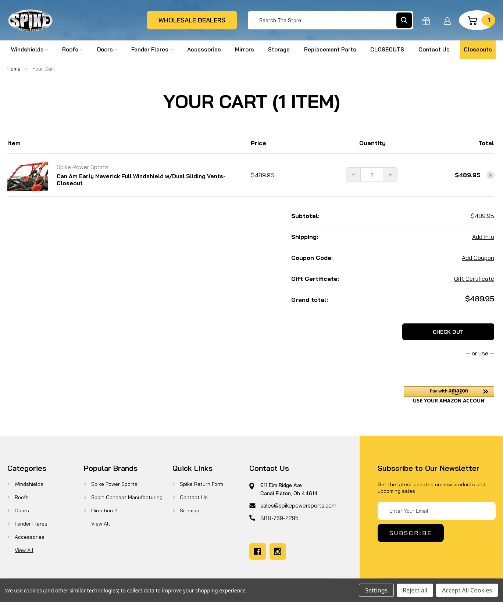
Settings (376, 590)
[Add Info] (483, 236)
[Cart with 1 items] (477, 20)
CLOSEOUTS (387, 49)
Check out (448, 332)
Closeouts (478, 49)
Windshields (29, 49)
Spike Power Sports (114, 484)
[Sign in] (447, 20)
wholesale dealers (191, 20)
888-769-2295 (279, 518)
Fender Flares (152, 49)
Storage (279, 49)
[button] (449, 394)
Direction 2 (104, 510)
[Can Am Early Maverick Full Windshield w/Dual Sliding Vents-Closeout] (372, 174)
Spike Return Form (201, 484)
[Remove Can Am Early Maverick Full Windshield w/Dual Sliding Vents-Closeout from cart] (490, 175)
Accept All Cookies (467, 590)
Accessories (204, 49)
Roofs (72, 49)
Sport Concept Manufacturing (127, 497)
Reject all (415, 590)
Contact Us (434, 49)
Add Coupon (478, 257)
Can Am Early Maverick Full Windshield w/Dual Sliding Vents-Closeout (141, 180)
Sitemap (189, 510)
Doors (107, 49)
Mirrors (244, 49)
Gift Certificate (474, 278)
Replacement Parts (330, 49)
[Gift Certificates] (426, 20)
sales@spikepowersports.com (298, 505)
